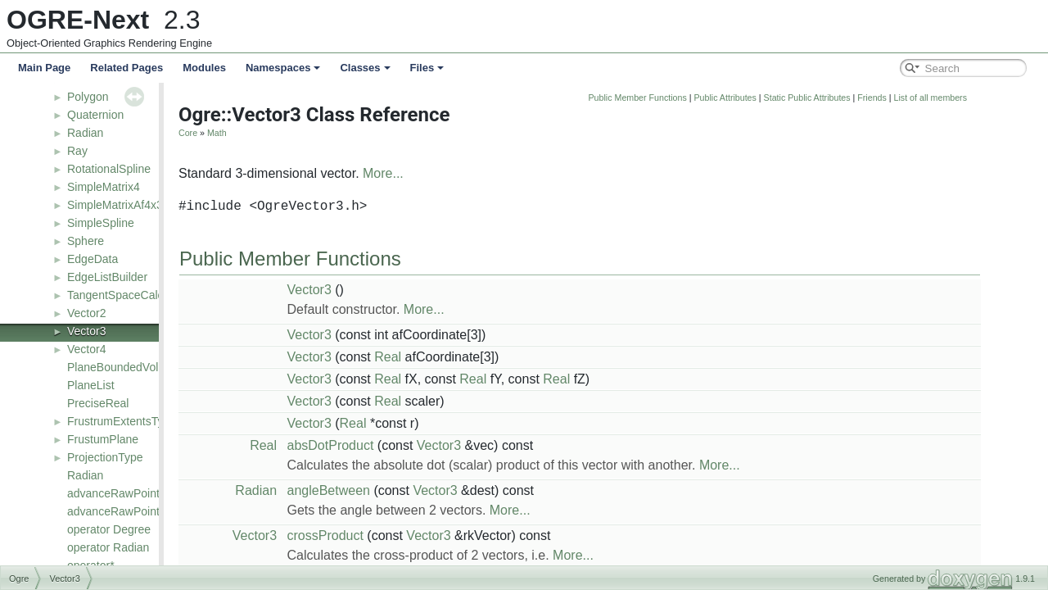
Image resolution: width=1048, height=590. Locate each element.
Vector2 (86, 313)
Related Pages (126, 67)
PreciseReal (98, 403)
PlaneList (91, 385)
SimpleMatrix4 (103, 186)
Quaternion (95, 114)
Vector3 (86, 331)
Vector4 (86, 349)
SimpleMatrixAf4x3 (115, 204)
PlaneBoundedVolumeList (132, 367)
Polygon (88, 96)
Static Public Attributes (900, 97)
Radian (85, 132)
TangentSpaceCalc (115, 295)
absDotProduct (424, 445)
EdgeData (92, 259)
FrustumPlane (102, 439)
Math (310, 133)
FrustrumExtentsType (121, 421)
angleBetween (422, 490)
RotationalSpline (109, 168)
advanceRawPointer (118, 493)
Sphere (85, 240)
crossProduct (419, 535)
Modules (204, 67)
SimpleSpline (100, 222)
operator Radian (108, 547)
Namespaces (283, 67)
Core (281, 133)
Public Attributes (818, 97)
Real (481, 357)
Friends (965, 97)
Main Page (44, 67)
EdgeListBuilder (107, 277)
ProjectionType (105, 457)
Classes (365, 67)
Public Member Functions (731, 97)
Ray (77, 150)
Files (427, 67)
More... (476, 173)
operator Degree (109, 529)
